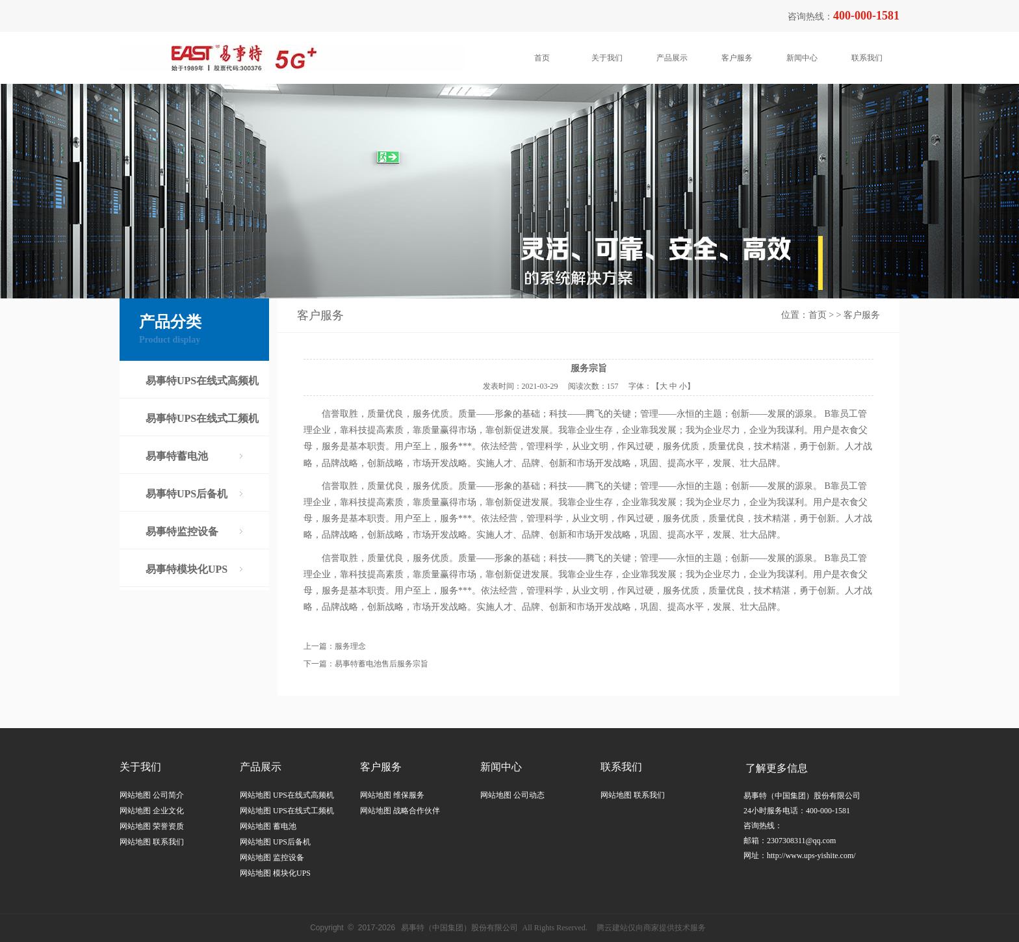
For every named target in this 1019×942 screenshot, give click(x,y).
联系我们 (867, 57)
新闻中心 (802, 57)
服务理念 (350, 646)
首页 (542, 57)
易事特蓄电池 (177, 456)
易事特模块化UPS (186, 569)
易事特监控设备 (182, 531)
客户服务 (737, 57)
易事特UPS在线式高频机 (202, 380)
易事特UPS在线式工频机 (202, 418)
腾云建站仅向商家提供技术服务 (651, 927)
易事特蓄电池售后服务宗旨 (381, 663)
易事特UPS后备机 (186, 493)
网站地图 (135, 795)
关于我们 (607, 57)
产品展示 (672, 57)
